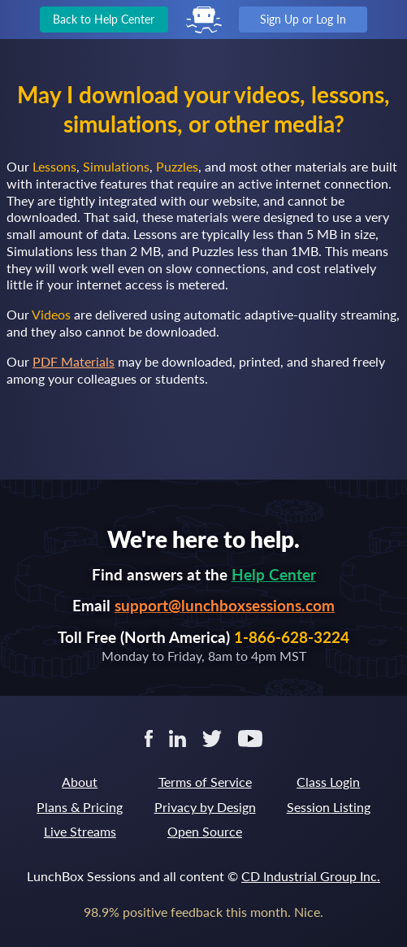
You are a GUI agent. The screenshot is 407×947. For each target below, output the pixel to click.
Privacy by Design (205, 807)
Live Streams (80, 831)
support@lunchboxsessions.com (225, 605)
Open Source (204, 831)
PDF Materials (73, 361)
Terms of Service (205, 781)
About (79, 781)
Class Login (328, 781)
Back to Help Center (103, 19)
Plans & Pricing (80, 807)
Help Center (274, 574)
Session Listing (328, 807)
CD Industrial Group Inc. (310, 876)
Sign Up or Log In (303, 19)
